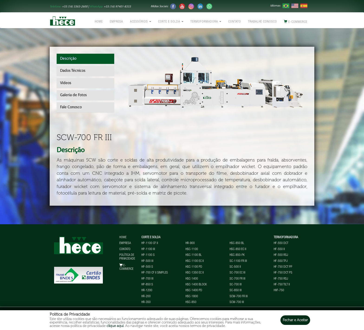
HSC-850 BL (237, 243)
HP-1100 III (148, 249)
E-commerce (295, 22)
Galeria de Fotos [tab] (73, 95)
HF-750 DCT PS (283, 272)
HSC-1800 (191, 296)
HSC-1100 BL (193, 255)
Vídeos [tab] (65, 83)
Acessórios (140, 21)
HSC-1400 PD (193, 290)
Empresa (116, 21)
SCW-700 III (237, 302)
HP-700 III (147, 278)
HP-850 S (147, 284)
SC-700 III (236, 284)
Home (99, 21)
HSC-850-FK (237, 255)
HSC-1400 (191, 278)
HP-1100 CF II (149, 243)
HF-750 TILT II (282, 284)
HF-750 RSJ (281, 278)
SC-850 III (236, 290)
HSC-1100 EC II (194, 261)
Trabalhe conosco (262, 21)
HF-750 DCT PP (283, 267)
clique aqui (115, 326)
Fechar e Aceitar (295, 320)
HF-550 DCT (281, 243)
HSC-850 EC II (238, 249)
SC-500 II (235, 267)
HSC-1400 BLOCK (196, 284)
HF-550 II (279, 249)
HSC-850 (190, 302)
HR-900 (190, 243)
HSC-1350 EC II (194, 272)
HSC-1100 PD (193, 267)
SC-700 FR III (237, 278)
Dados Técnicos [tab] (72, 71)
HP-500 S (147, 267)
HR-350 (146, 302)
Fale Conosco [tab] (71, 107)
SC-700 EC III (237, 272)
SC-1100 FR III (238, 261)
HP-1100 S (148, 255)
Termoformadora (205, 21)
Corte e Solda (170, 21)
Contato (234, 21)
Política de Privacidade (127, 257)
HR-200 (146, 296)
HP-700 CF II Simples (154, 272)
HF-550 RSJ (281, 255)
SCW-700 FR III (239, 296)
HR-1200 (146, 290)
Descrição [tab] (68, 59)
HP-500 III (147, 261)
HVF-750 (279, 290)
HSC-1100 (191, 249)
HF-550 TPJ (281, 261)
